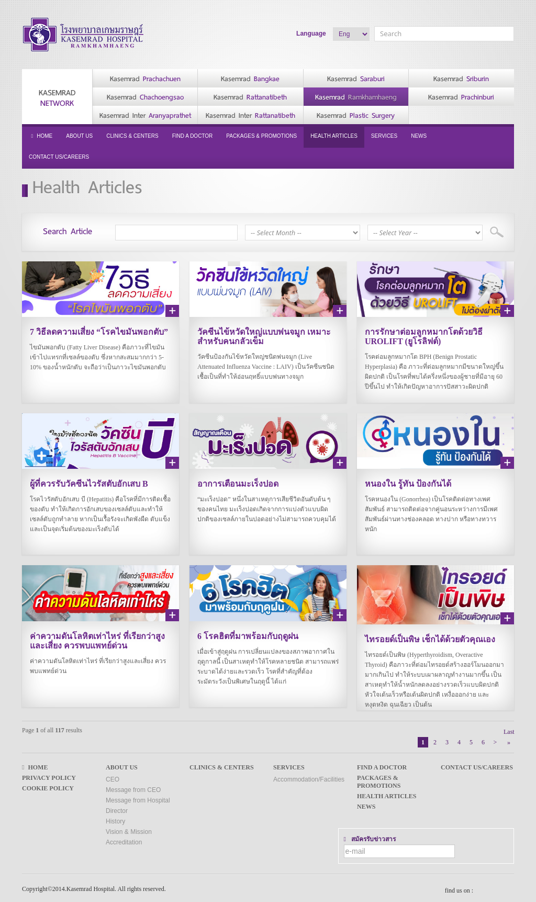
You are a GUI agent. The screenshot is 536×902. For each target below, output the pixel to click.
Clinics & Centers (132, 136)
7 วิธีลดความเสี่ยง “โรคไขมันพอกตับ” (99, 331)
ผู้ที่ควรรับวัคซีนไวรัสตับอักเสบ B (89, 482)
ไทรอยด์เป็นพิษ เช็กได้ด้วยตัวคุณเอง (430, 636)
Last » (509, 728)
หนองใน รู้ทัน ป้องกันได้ (408, 482)
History (115, 817)
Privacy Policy (49, 774)
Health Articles (334, 136)
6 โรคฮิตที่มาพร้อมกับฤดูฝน (247, 633)
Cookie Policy (48, 784)
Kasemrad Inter (145, 115)
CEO (112, 775)
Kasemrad (57, 98)
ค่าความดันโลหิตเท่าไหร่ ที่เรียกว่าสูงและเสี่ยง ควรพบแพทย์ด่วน (97, 638)
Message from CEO (133, 786)
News (419, 136)
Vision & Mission (129, 828)
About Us (79, 136)
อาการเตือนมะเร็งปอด (237, 482)
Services (384, 136)
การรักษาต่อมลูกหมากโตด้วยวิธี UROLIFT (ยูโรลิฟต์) (424, 336)
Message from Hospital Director (138, 802)
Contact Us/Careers (59, 157)
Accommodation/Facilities (308, 775)
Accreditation (124, 838)
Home (40, 136)
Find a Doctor (192, 136)
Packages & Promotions (261, 136)
